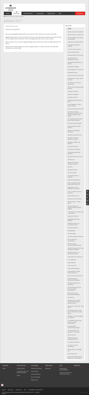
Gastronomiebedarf (35, 374)
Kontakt (3, 389)
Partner (18, 375)
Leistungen (34, 365)
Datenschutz (19, 389)
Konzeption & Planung (36, 368)
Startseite (7, 16)
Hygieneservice (34, 380)
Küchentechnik (34, 371)
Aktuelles (12, 16)
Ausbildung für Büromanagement (64, 369)
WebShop (77, 365)
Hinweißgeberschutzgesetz (35, 389)
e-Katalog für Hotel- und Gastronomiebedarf (22, 372)
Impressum (10, 389)
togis (86, 392)
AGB (25, 389)
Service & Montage (35, 377)
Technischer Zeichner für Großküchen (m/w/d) (66, 373)
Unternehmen (21, 365)
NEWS (16, 16)
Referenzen (49, 365)
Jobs (61, 365)
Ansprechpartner (21, 368)
